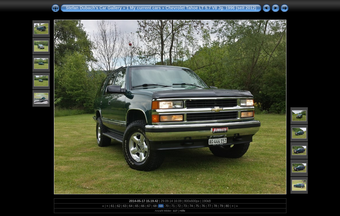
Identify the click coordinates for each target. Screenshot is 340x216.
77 (209, 206)
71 (173, 206)
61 (112, 206)
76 (203, 206)
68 (154, 206)
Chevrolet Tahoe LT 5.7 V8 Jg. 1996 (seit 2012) (211, 8)
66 (143, 206)
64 (130, 206)
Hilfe (182, 210)
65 (136, 206)
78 (215, 206)
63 (124, 206)
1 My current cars (143, 8)
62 (118, 206)
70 (167, 206)
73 (185, 206)
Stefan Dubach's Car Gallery (94, 8)
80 (227, 206)
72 (179, 206)
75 (197, 206)
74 (191, 206)
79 (221, 206)
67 (149, 206)
